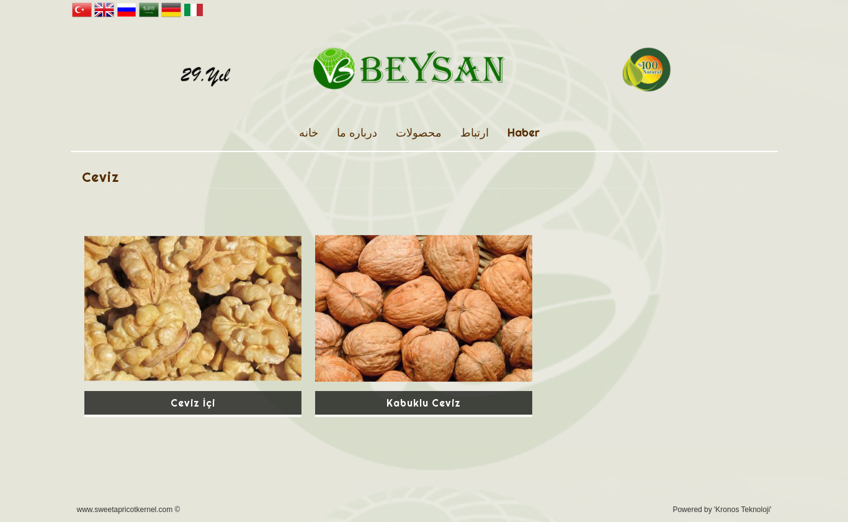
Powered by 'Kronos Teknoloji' (721, 509)
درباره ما (357, 132)
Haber (523, 132)
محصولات (419, 132)
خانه (308, 132)
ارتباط (474, 132)
